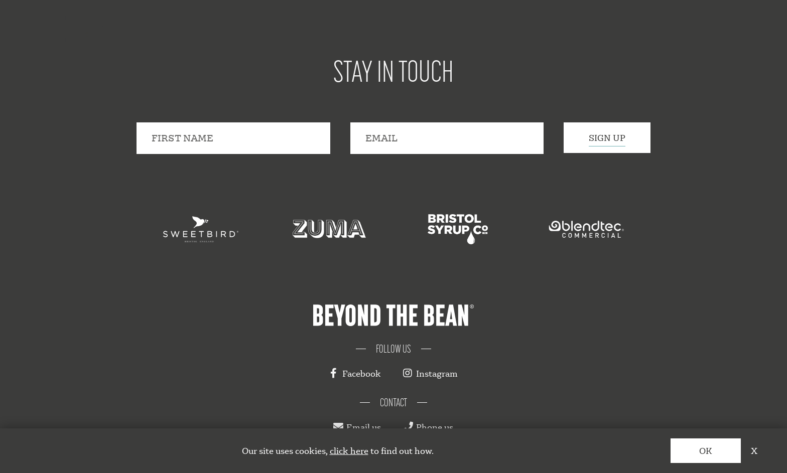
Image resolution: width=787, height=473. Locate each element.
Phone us (428, 427)
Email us (357, 427)
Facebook (355, 373)
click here (349, 450)
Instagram (430, 373)
